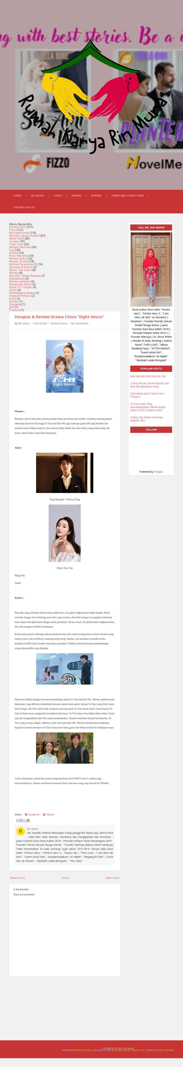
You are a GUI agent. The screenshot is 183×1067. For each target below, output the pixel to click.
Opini (13, 299)
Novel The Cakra (20, 278)
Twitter (48, 823)
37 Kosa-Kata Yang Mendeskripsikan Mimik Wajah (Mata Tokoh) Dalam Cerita (147, 416)
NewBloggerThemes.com (129, 1059)
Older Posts (112, 886)
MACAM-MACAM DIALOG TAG (148, 385)
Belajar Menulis (20, 256)
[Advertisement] (64, 1015)
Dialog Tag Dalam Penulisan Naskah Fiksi (146, 427)
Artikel (13, 261)
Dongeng (15, 313)
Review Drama (19, 270)
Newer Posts (17, 886)
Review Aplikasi (19, 290)
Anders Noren (82, 1059)
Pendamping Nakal (22, 301)
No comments (79, 332)
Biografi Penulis (20, 304)
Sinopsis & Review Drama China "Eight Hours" (60, 325)
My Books (37, 204)
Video (58, 204)
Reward (96, 204)
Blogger (158, 480)
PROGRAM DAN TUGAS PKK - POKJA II (147, 404)
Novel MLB (16, 247)
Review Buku (18, 267)
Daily (12, 307)
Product (14, 319)
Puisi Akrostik (18, 264)
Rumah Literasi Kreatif (24, 244)
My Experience (19, 241)
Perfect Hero (17, 236)
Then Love (16, 253)
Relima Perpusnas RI (23, 273)
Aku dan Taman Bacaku (25, 284)
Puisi (12, 238)
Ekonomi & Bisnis (21, 276)
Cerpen (14, 250)
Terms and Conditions (127, 204)
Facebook (32, 823)
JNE (11, 316)
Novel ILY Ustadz (20, 296)
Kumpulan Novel (20, 293)
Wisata (13, 281)
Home (17, 204)
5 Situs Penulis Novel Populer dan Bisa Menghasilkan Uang (149, 393)
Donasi (77, 204)
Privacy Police (24, 215)
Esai (12, 258)
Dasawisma (17, 287)
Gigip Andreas (166, 1059)
